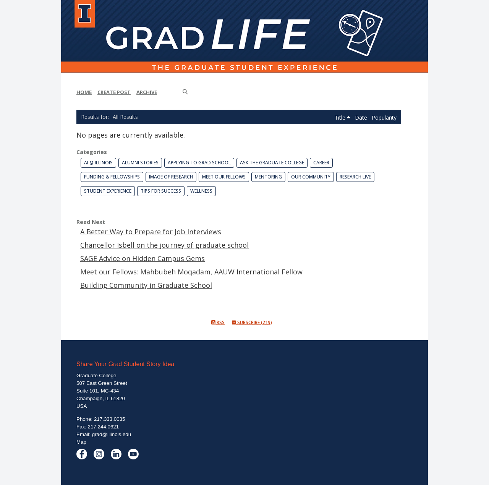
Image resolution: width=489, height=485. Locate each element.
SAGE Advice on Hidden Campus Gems (142, 258)
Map (81, 442)
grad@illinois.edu (111, 434)
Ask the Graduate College (272, 162)
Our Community (310, 177)
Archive (146, 92)
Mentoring (268, 177)
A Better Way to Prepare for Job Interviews (150, 231)
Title (342, 117)
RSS (218, 322)
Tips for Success (161, 191)
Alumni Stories (140, 162)
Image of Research (171, 177)
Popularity (384, 117)
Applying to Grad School (199, 162)
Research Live (355, 177)
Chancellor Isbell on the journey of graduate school (164, 245)
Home (84, 92)
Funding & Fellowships (112, 177)
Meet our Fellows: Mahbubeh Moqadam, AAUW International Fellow (191, 271)
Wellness (201, 191)
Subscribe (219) (252, 322)
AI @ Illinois (98, 162)
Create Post (114, 92)
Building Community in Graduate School (146, 285)
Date (362, 117)
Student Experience (107, 191)
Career (321, 162)
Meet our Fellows (224, 177)
